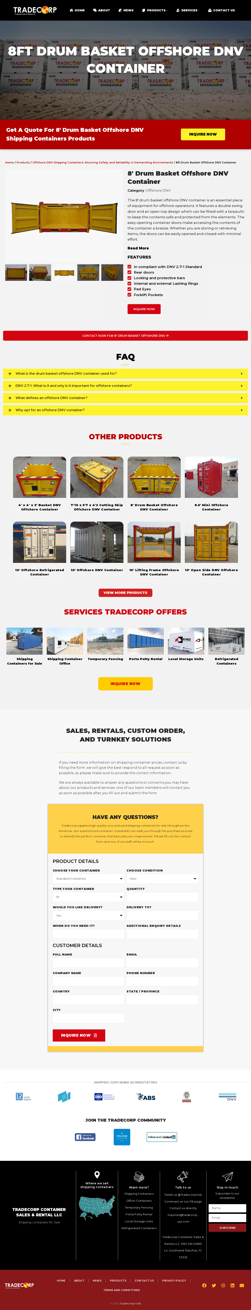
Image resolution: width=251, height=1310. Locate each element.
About (79, 1280)
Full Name (62, 954)
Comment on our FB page (183, 1201)
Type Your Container (73, 889)
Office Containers (139, 1200)
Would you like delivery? (78, 907)
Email (132, 954)
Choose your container (76, 870)
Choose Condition (145, 870)
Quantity (136, 889)
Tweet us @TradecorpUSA (183, 1194)
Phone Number (141, 973)
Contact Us (144, 1280)
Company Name (67, 973)
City (57, 1010)
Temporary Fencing (105, 659)
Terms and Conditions (121, 1290)
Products (23, 162)
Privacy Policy (174, 1280)
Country (61, 991)
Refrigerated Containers (139, 1228)
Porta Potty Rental (145, 659)
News (97, 1280)
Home (9, 162)
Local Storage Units (186, 659)
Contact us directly (183, 1208)
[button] (9, 216)
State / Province (143, 991)
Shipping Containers (139, 1193)
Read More (138, 248)
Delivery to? (139, 907)
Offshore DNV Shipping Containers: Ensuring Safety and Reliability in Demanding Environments (102, 162)
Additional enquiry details (154, 926)
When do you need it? (74, 926)
